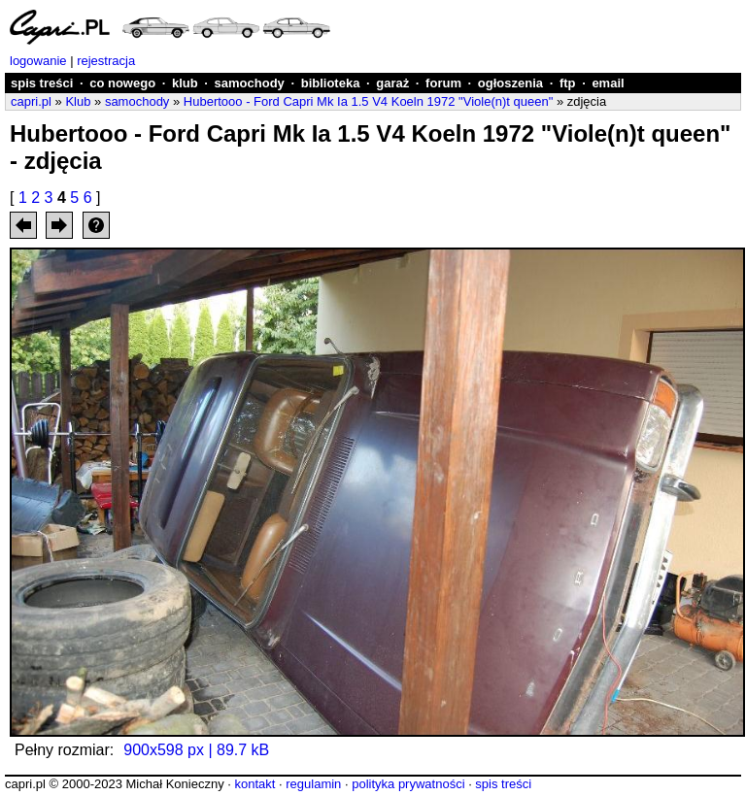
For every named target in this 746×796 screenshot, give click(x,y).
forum (443, 83)
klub (185, 83)
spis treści (42, 83)
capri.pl (31, 101)
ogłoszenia (510, 83)
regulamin (313, 784)
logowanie (38, 60)
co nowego (122, 83)
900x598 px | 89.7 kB (196, 750)
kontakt (254, 784)
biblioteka (330, 83)
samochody (250, 83)
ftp (568, 83)
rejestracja (106, 60)
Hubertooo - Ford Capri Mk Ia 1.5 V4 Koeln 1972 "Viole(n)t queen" (368, 101)
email (608, 83)
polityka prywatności (408, 784)
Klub (77, 101)
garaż (392, 83)
